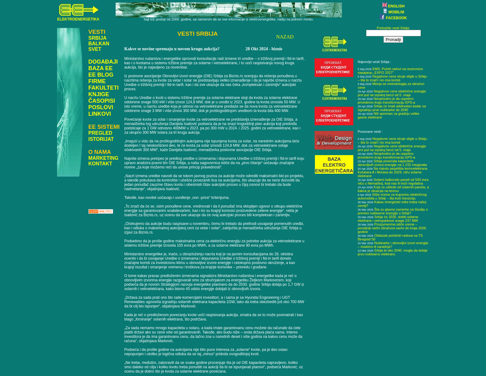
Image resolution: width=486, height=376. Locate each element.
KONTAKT (100, 163)
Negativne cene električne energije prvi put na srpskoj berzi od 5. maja (392, 93)
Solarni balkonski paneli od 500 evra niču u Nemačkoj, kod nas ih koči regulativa (393, 181)
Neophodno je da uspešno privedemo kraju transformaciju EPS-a (386, 100)
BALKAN (98, 43)
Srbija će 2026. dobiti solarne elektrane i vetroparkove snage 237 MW (388, 218)
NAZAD (285, 36)
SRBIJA (97, 38)
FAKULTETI (103, 88)
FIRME (97, 81)
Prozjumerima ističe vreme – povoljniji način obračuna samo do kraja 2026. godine (392, 228)
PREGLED (100, 133)
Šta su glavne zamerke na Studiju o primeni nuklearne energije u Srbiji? (393, 211)
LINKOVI (99, 114)
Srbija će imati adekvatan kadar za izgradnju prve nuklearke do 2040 (392, 108)
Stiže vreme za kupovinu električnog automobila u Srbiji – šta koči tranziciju (392, 196)
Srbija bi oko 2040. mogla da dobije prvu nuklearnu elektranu (392, 252)
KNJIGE (98, 94)
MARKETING (103, 158)
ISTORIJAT (101, 139)
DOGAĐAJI (103, 62)
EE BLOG (100, 75)
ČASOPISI (101, 101)
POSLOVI (100, 107)
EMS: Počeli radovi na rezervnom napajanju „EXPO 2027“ (390, 70)
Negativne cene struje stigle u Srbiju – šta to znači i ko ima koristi (392, 78)
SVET (94, 49)
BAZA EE (100, 68)
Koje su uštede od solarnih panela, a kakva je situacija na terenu (393, 189)
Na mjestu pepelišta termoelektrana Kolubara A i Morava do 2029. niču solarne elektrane (392, 172)
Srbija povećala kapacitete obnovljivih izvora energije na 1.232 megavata (392, 163)
